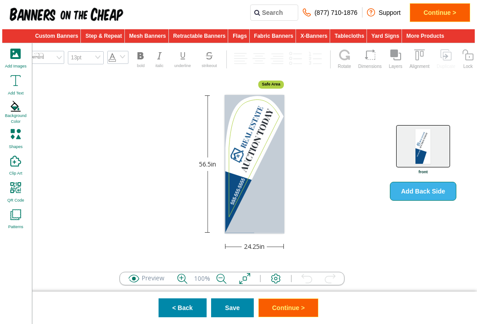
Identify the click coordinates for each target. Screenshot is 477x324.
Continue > (440, 12)
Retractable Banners (199, 36)
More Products (425, 36)
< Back (182, 307)
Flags (240, 36)
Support (384, 12)
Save (232, 307)
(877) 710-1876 (330, 12)
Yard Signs (385, 36)
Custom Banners (56, 36)
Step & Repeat (103, 36)
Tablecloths (349, 36)
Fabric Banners (273, 36)
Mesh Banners (147, 36)
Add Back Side (423, 191)
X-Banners (313, 36)
